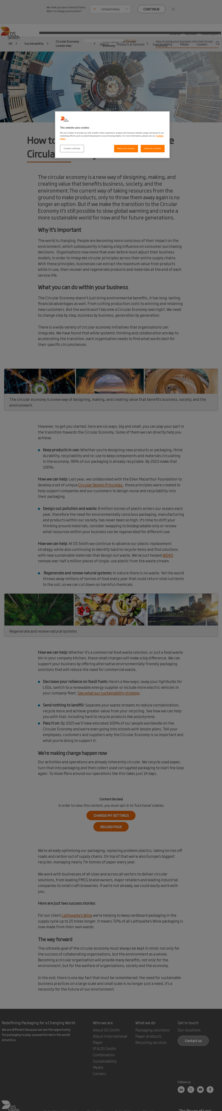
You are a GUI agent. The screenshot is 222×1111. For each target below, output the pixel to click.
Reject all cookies (126, 148)
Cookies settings (72, 148)
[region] (112, 134)
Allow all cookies (152, 148)
